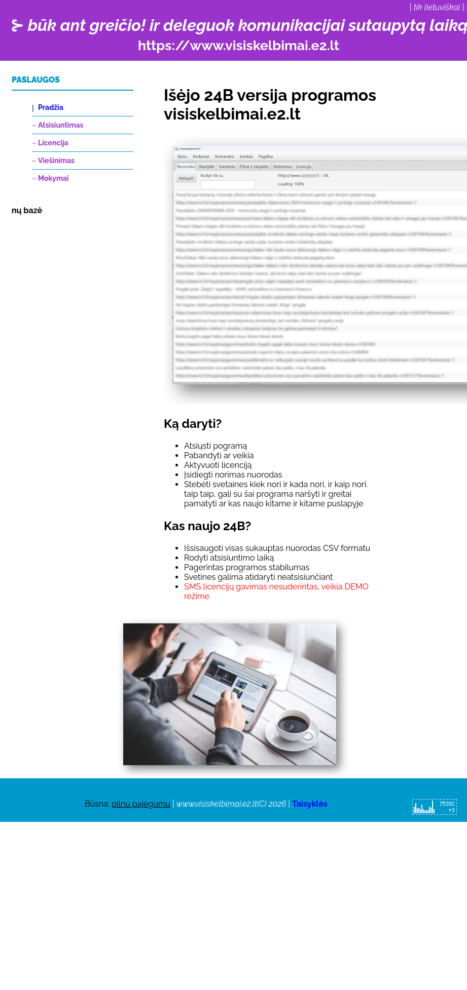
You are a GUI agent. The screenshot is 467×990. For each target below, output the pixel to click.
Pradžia (50, 107)
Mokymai (53, 178)
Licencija (53, 143)
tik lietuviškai (437, 7)
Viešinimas (56, 160)
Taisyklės (310, 804)
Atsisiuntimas (60, 125)
